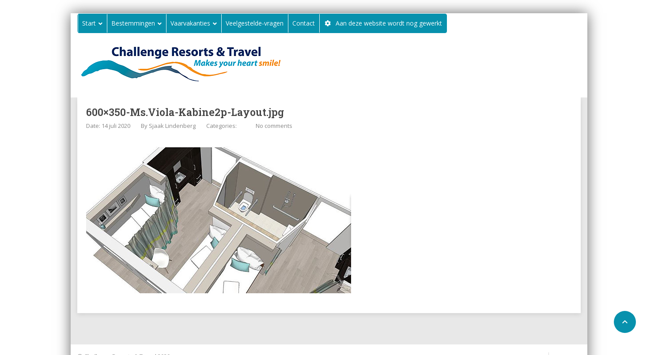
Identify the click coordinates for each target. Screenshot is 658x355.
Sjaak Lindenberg (172, 126)
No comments (274, 126)
